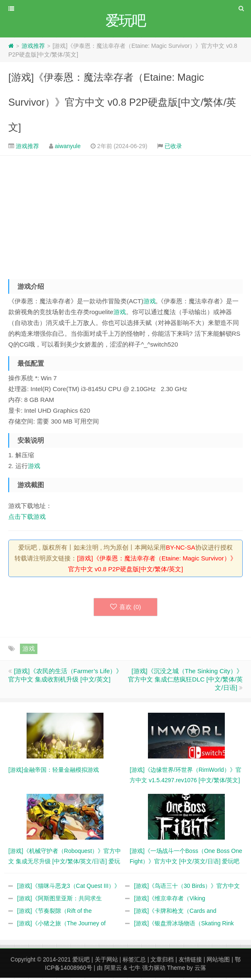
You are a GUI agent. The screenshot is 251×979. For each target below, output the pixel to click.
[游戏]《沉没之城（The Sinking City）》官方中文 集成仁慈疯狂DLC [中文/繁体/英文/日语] (185, 680)
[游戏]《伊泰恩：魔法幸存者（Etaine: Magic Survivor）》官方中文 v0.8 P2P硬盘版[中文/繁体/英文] (122, 103)
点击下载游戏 (27, 517)
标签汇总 (134, 960)
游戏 (149, 302)
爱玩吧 (81, 960)
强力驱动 (153, 969)
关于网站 (106, 960)
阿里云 (113, 969)
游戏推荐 (33, 47)
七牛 (134, 969)
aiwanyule (68, 147)
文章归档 (162, 960)
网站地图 (218, 960)
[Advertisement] (125, 215)
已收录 (173, 147)
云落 (200, 969)
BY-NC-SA (180, 548)
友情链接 (190, 960)
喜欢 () (125, 608)
